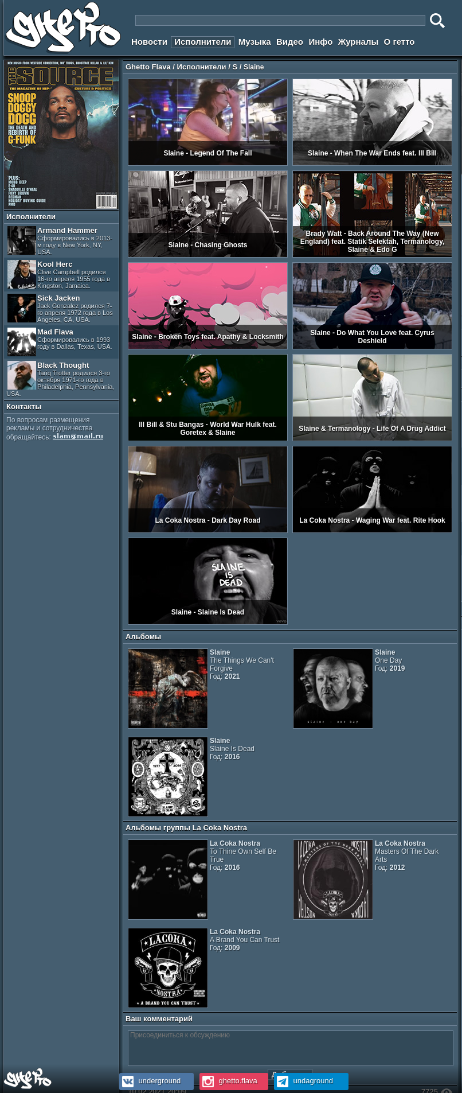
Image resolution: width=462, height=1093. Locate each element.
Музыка (254, 41)
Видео (289, 41)
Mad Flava (59, 342)
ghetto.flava (228, 1080)
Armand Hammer (59, 240)
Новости (149, 41)
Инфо (320, 41)
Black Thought (60, 379)
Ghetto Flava (148, 67)
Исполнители (202, 41)
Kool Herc (58, 274)
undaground (303, 1080)
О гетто (399, 41)
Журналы (358, 41)
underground (150, 1080)
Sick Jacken (60, 308)
